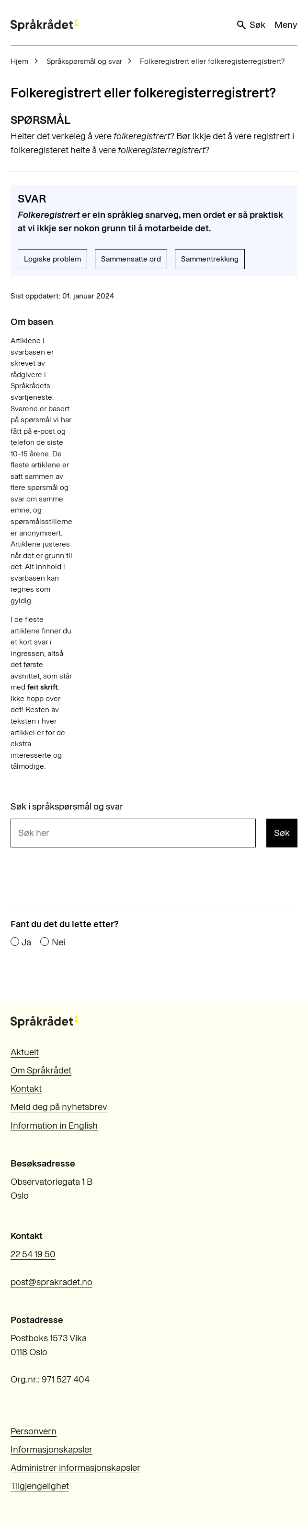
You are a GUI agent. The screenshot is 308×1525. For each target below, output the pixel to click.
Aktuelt (25, 1052)
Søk (250, 25)
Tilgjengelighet (40, 1485)
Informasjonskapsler (51, 1449)
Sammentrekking (210, 258)
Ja (26, 942)
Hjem (19, 61)
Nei (58, 942)
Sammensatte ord (131, 258)
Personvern (34, 1431)
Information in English (54, 1125)
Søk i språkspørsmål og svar (67, 806)
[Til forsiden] (44, 25)
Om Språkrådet (41, 1070)
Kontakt (26, 1088)
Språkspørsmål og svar (84, 61)
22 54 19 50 (33, 1254)
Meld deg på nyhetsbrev (59, 1106)
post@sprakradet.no (51, 1281)
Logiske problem (52, 258)
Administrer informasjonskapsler (75, 1467)
